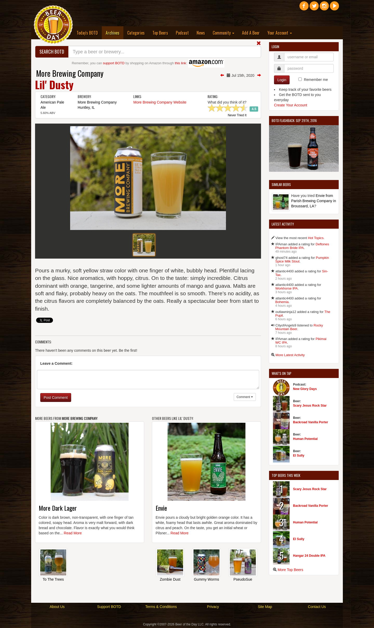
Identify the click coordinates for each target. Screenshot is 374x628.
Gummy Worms (206, 579)
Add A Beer (251, 33)
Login (281, 80)
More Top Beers (290, 570)
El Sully (298, 455)
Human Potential (305, 439)
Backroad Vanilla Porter (310, 422)
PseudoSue (242, 579)
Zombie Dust (170, 579)
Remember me (316, 80)
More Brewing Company (69, 73)
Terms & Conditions (161, 607)
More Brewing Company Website (159, 102)
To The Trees (53, 579)
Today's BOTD (87, 33)
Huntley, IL (86, 107)
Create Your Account (290, 105)
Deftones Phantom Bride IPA (302, 246)
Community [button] (223, 33)
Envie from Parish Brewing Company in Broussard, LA (313, 201)
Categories (136, 33)
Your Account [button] (280, 33)
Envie (161, 507)
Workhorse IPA (286, 288)
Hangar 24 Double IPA (309, 555)
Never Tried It (237, 115)
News (201, 33)
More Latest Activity (290, 355)
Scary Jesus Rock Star (309, 405)
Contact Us (317, 607)
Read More (73, 533)
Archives (114, 32)
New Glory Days (305, 389)
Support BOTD (109, 607)
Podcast (182, 33)
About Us (57, 607)
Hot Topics (315, 238)
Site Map (265, 607)
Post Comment (56, 397)
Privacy (213, 607)
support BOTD (113, 63)
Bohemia (282, 302)
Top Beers (160, 33)
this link (180, 63)
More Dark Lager (58, 507)
